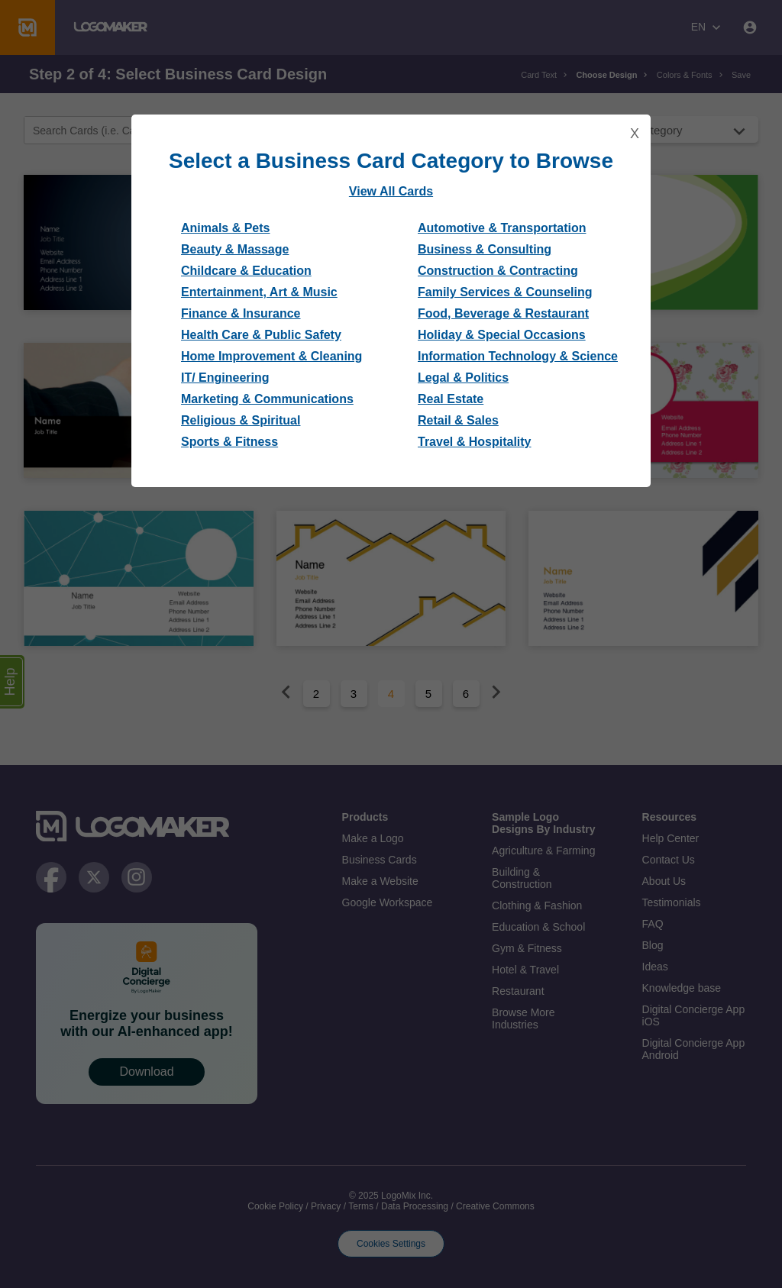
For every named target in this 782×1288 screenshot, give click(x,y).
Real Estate (450, 398)
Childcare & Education (246, 270)
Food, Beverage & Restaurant (503, 313)
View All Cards (391, 191)
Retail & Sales (458, 420)
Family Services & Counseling (505, 292)
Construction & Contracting (498, 270)
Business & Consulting (484, 249)
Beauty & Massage (235, 249)
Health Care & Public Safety (261, 334)
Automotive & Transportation (502, 227)
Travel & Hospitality (475, 441)
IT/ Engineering (225, 377)
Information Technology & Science (518, 356)
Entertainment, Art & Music (259, 292)
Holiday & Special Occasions (502, 334)
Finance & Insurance (241, 313)
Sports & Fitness (229, 441)
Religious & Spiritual (240, 420)
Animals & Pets (225, 227)
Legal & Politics (463, 377)
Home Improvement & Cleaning (271, 356)
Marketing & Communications (267, 398)
